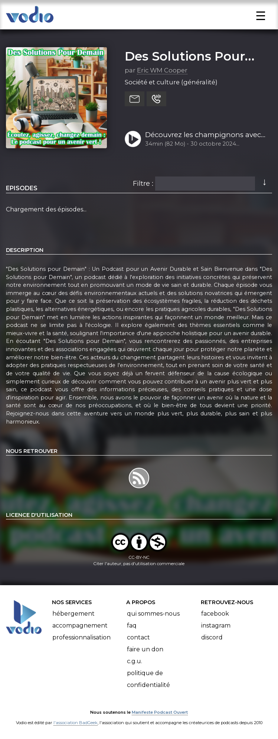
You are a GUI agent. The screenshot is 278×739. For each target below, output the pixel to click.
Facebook (215, 613)
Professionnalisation (81, 637)
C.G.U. (134, 661)
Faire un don (145, 649)
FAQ (132, 625)
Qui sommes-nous (153, 613)
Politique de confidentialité (148, 679)
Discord (212, 637)
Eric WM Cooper (162, 70)
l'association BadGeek (75, 722)
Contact (138, 637)
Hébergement (73, 613)
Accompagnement (80, 625)
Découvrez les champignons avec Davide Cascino (203, 135)
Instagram (215, 625)
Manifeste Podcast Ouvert (160, 712)
